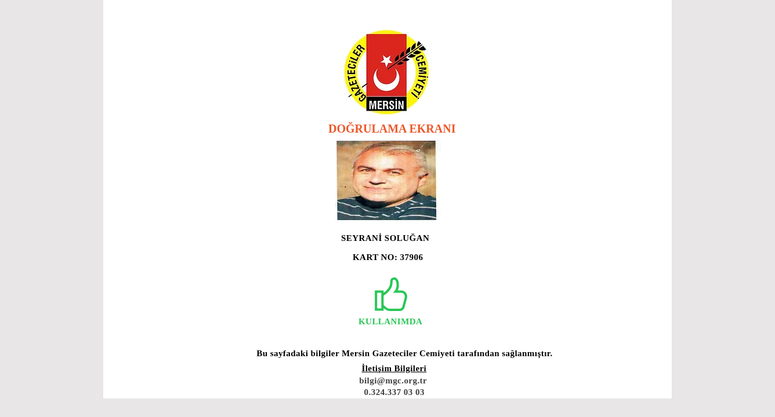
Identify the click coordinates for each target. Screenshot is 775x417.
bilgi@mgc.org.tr (393, 380)
